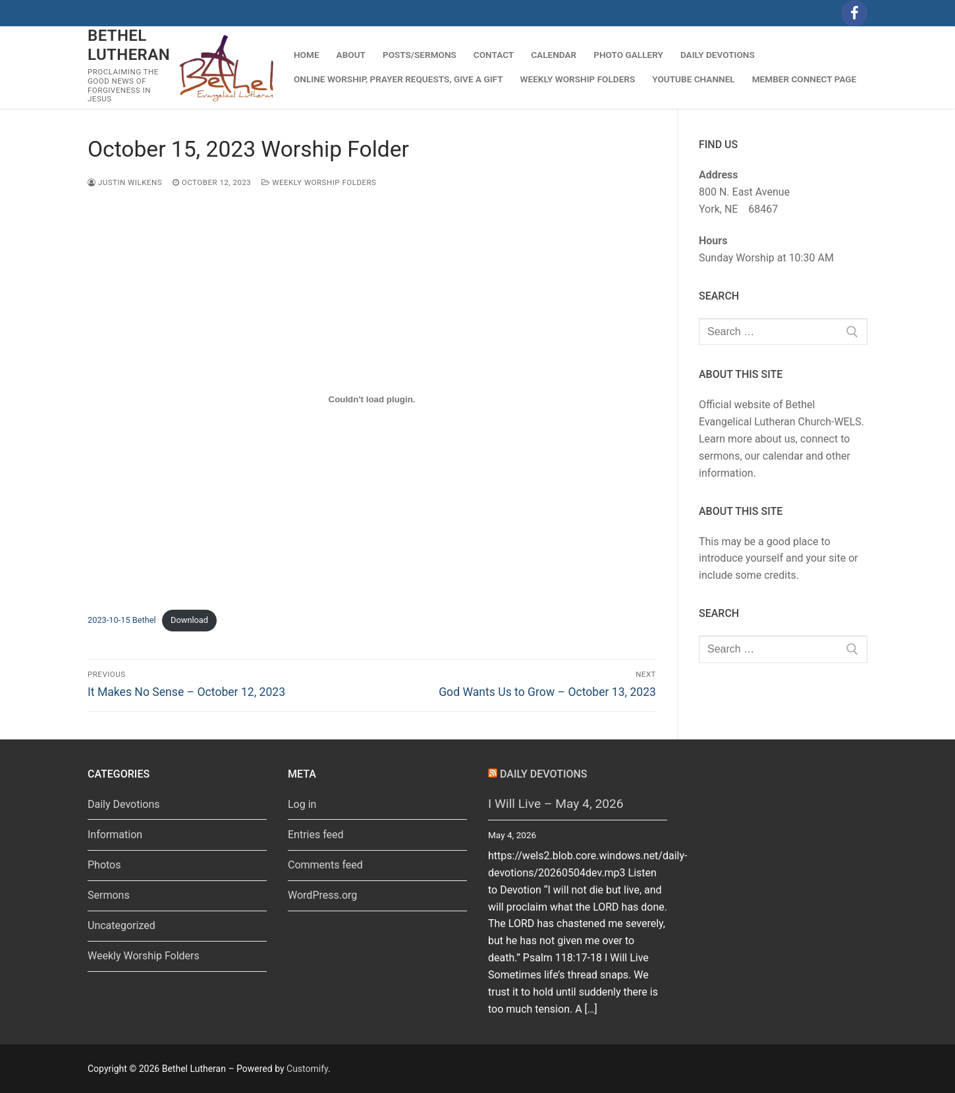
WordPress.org (322, 895)
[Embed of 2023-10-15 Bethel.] (372, 399)
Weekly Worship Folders (318, 182)
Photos (104, 865)
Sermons (109, 895)
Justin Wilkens (125, 182)
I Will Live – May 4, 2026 (556, 803)
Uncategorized (121, 925)
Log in (302, 804)
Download (189, 620)
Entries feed (316, 834)
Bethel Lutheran (129, 45)
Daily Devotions (124, 804)
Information (115, 834)
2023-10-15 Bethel (122, 620)
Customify (307, 1068)
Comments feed (325, 865)
